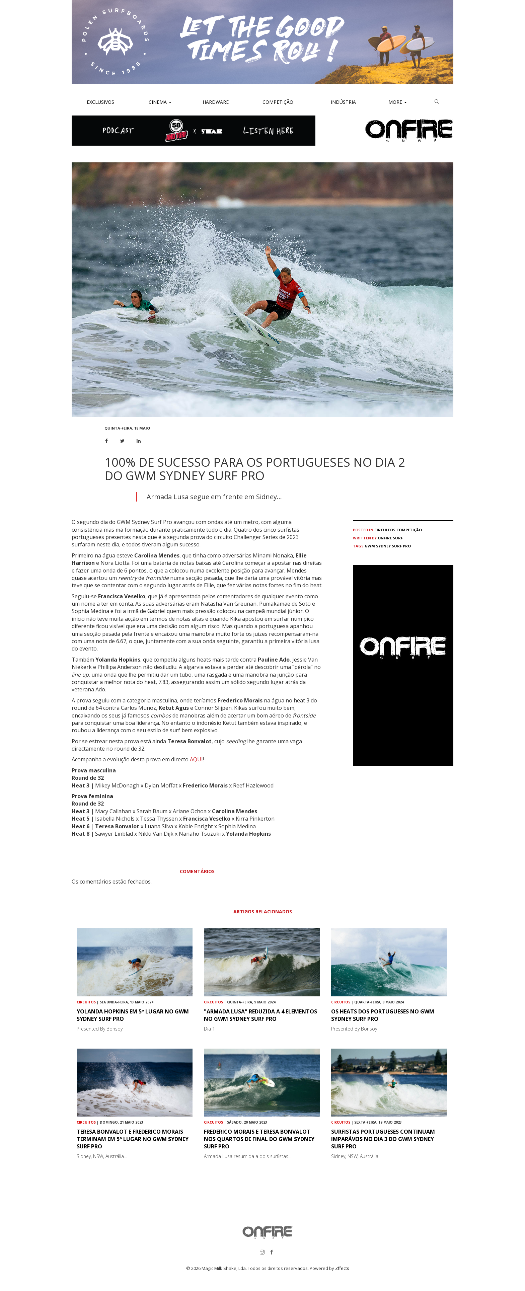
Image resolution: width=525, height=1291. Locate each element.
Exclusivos (100, 102)
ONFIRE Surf (390, 537)
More (397, 102)
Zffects (342, 1268)
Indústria (342, 102)
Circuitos (384, 529)
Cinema (159, 102)
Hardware (216, 102)
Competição (277, 102)
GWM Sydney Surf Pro (388, 545)
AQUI (196, 759)
